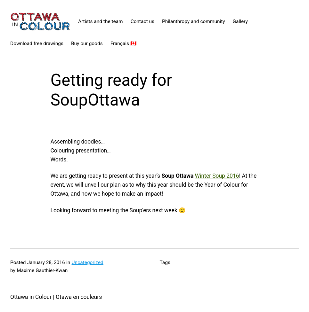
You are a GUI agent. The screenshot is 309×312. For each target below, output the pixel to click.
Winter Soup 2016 (217, 176)
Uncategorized (87, 262)
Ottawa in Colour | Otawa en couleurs (56, 297)
